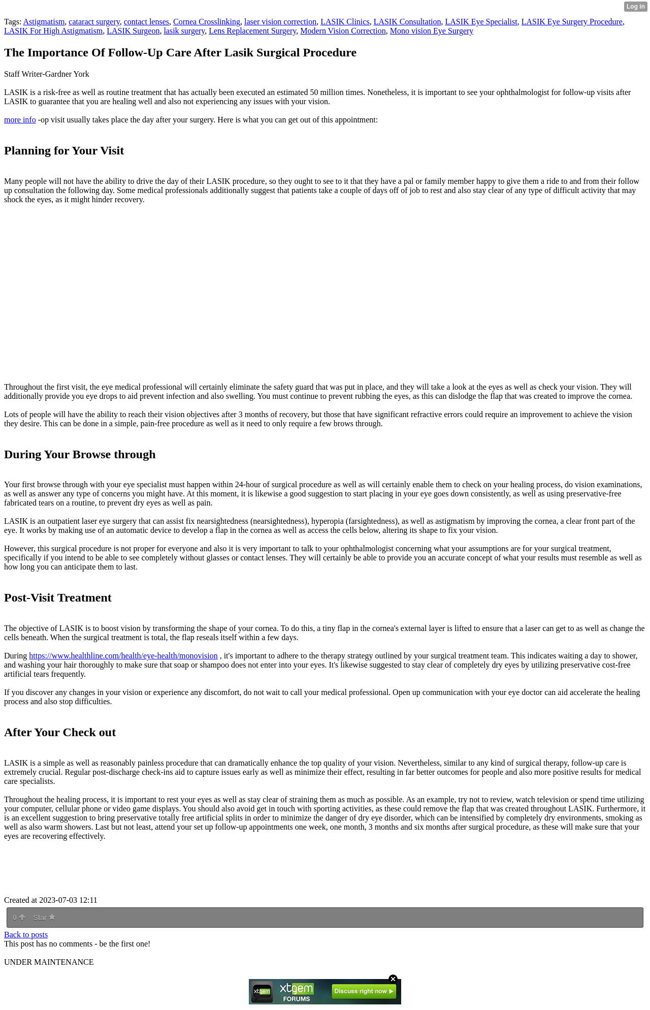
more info (20, 119)
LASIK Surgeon (133, 30)
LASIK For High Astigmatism (53, 30)
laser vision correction (280, 21)
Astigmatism (44, 21)
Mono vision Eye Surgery (432, 30)
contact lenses (146, 21)
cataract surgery (94, 21)
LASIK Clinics (344, 21)
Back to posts (26, 934)
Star (44, 917)
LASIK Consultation (407, 21)
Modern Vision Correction (343, 30)
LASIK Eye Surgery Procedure (572, 21)
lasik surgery (184, 30)
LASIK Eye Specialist (481, 21)
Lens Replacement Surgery (252, 30)
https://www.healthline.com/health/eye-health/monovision (123, 655)
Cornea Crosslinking (206, 21)
